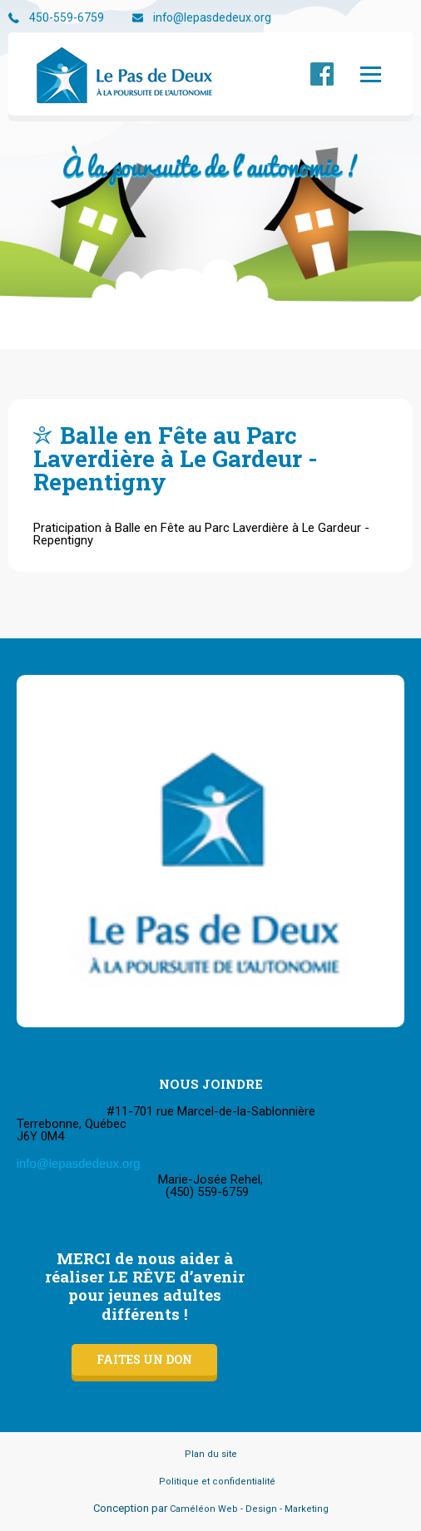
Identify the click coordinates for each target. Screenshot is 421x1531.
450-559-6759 (66, 18)
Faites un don (144, 1359)
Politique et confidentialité (217, 1481)
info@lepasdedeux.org (212, 18)
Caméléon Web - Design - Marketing (249, 1509)
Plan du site (211, 1454)
